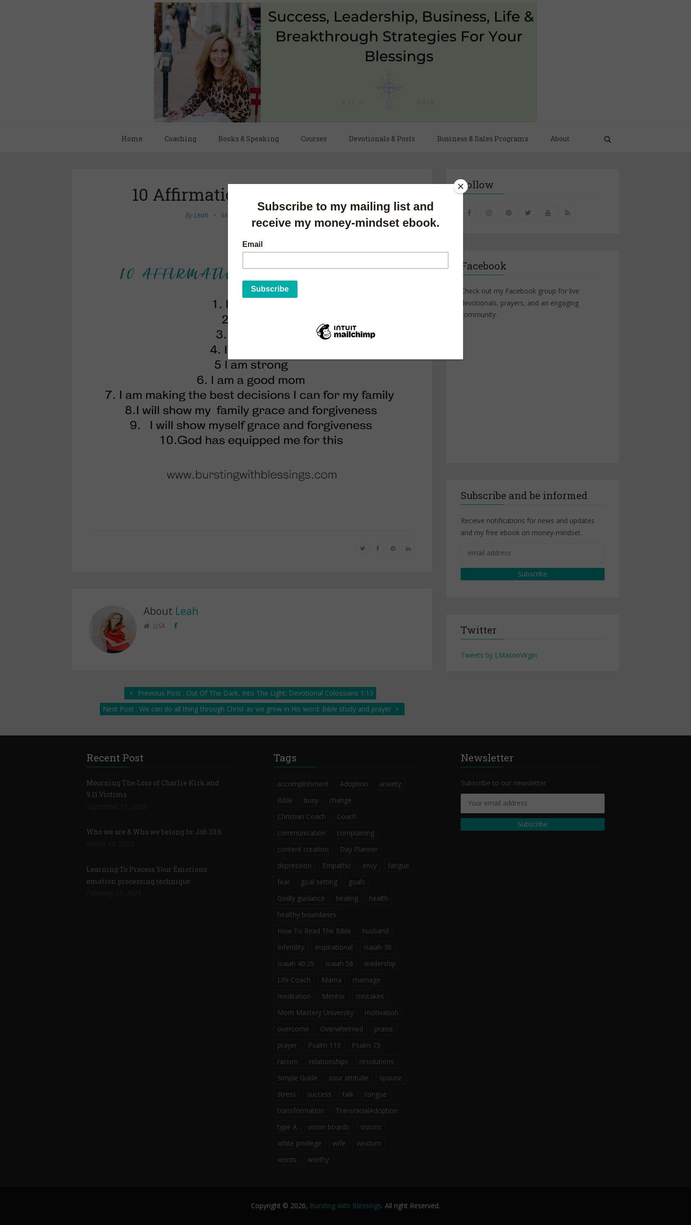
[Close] (460, 186)
